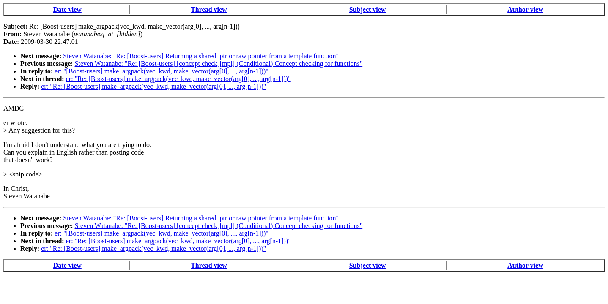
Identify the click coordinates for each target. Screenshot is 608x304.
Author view (525, 9)
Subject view (367, 9)
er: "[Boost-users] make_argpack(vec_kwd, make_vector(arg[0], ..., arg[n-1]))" (161, 71)
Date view (67, 9)
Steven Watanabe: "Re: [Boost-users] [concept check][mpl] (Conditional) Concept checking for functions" (219, 63)
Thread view (209, 9)
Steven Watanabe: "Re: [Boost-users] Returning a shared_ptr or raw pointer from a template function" (201, 56)
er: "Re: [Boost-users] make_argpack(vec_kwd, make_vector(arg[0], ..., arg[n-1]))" (178, 78)
